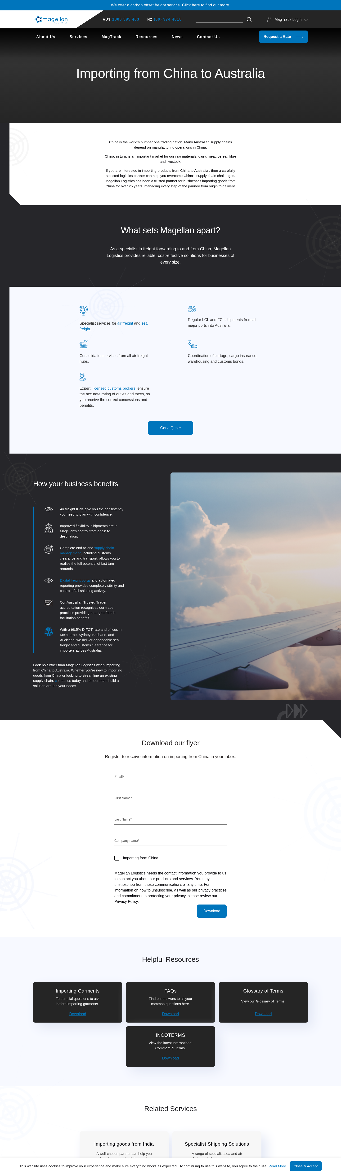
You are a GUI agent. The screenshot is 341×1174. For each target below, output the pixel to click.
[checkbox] (170, 858)
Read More (277, 1166)
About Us (45, 37)
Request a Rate (283, 37)
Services (78, 37)
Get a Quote (170, 428)
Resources (147, 37)
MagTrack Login (287, 19)
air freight (125, 323)
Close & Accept (306, 1166)
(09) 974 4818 (168, 19)
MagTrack (111, 37)
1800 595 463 (125, 19)
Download (77, 1014)
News (177, 37)
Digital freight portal (75, 580)
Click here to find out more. (206, 5)
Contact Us (208, 37)
